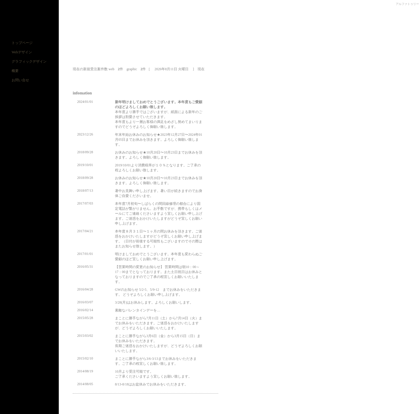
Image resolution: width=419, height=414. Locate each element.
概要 (15, 71)
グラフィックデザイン (29, 61)
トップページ (22, 43)
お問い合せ (20, 80)
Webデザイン (22, 52)
